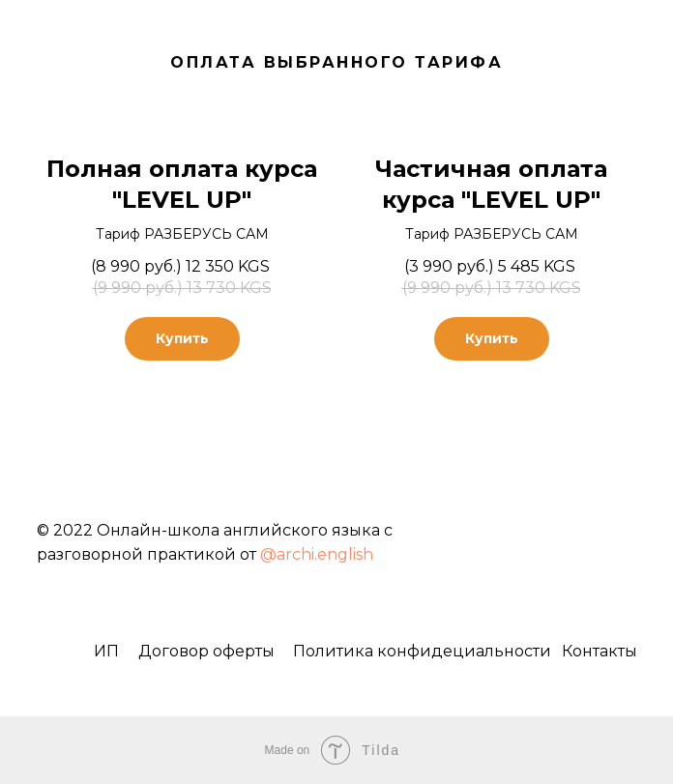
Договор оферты (206, 651)
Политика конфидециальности (422, 651)
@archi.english (316, 554)
